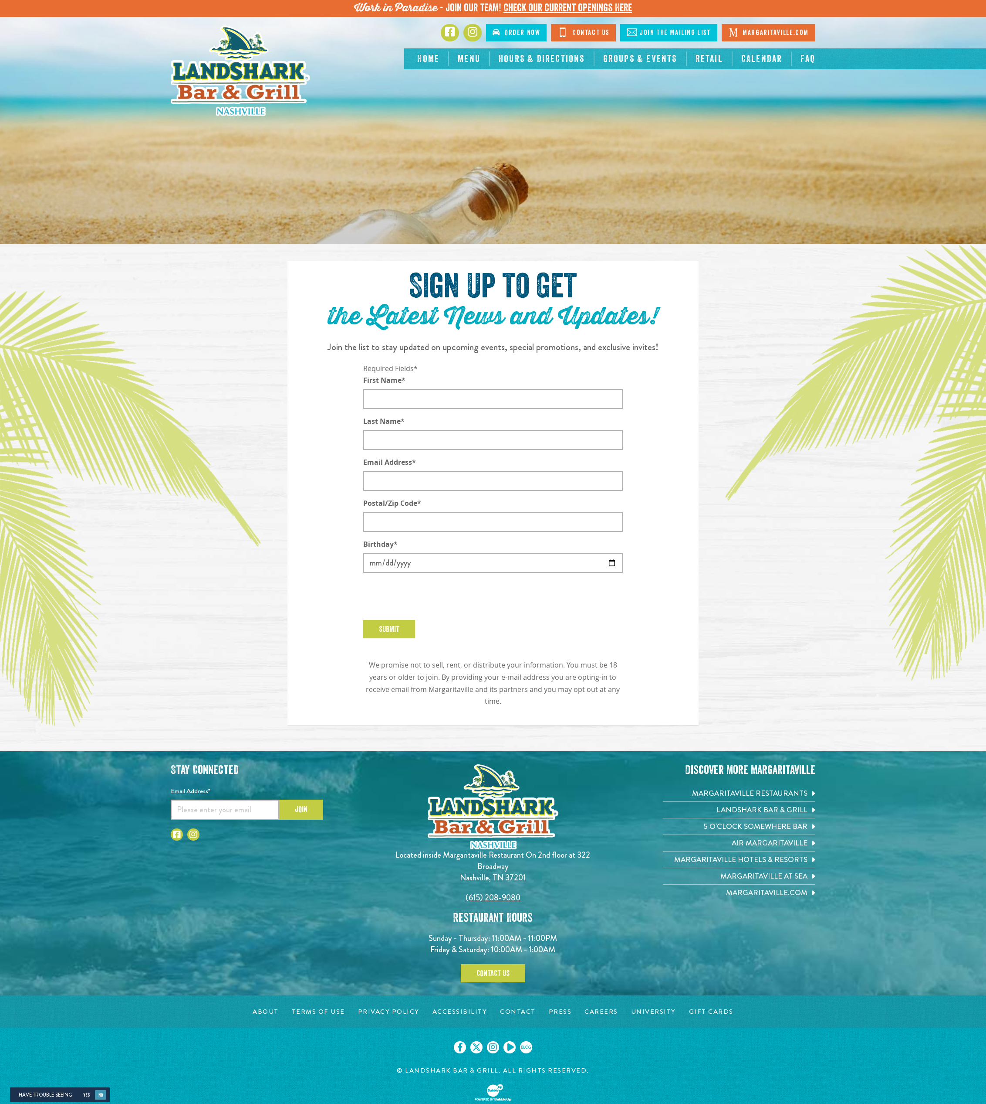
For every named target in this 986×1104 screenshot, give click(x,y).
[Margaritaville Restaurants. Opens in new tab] (739, 793)
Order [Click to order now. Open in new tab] (516, 32)
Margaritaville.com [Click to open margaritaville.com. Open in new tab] (768, 32)
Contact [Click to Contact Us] (583, 32)
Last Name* (384, 421)
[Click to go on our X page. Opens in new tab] (476, 1047)
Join (301, 809)
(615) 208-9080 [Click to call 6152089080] (493, 897)
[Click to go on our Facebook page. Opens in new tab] (460, 1047)
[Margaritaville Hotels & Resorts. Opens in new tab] (739, 860)
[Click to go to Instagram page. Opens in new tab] (472, 32)
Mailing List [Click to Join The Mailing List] (669, 32)
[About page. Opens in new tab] (265, 1012)
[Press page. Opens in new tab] (560, 1012)
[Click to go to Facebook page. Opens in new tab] (450, 32)
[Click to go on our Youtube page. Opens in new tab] (509, 1047)
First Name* (384, 380)
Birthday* (380, 544)
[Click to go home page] (240, 71)
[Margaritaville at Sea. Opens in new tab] (739, 876)
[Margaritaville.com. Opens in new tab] (739, 893)
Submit (389, 629)
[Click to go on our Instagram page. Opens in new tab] (493, 1047)
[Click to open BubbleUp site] (493, 1092)
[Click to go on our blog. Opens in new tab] (526, 1047)
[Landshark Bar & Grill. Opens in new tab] (739, 810)
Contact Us (493, 973)
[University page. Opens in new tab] (653, 1012)
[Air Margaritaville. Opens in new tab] (739, 843)
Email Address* (389, 462)
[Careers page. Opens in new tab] (601, 1012)
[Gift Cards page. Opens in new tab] (711, 1012)
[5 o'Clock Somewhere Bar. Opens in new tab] (739, 826)
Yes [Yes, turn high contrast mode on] (86, 1095)
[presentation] (429, 596)
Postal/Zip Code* (392, 503)
